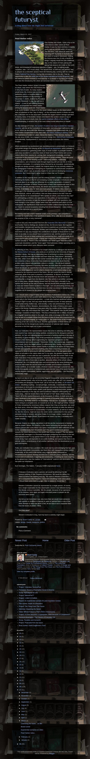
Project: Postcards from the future (31, 623)
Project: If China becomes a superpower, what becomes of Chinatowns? (44, 614)
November (25, 696)
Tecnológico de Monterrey (42, 561)
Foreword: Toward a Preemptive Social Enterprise (36, 590)
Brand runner (25, 727)
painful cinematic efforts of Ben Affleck (55, 119)
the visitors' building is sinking (57, 132)
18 (20, 655)
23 (20, 640)
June (23, 711)
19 (20, 652)
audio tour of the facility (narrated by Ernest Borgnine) (50, 76)
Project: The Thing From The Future (31, 606)
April (23, 718)
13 (20, 671)
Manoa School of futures (26, 252)
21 (20, 646)
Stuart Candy (32, 555)
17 (20, 658)
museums (35, 522)
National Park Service (28, 74)
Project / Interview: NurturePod (30, 587)
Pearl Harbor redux (27, 733)
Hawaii (28, 522)
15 (20, 665)
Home (45, 540)
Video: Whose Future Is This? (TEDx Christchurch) (37, 612)
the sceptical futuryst (33, 15)
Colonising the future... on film (31, 723)
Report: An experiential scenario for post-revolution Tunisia (40, 601)
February (24, 737)
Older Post (69, 540)
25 (20, 633)
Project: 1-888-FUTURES (28, 598)
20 (20, 649)
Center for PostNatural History (36, 563)
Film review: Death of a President (31, 603)
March (23, 721)
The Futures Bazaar (63, 567)
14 (20, 668)
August (24, 705)
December (25, 692)
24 (20, 636)
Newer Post (21, 540)
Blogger (52, 753)
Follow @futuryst (36, 578)
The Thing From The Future (42, 567)
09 (20, 683)
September (25, 702)
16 (20, 662)
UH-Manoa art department (51, 148)
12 (20, 674)
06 (20, 744)
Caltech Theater (47, 565)
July (23, 708)
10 (20, 680)
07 (20, 690)
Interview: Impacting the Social (30, 609)
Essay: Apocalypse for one (28, 593)
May (23, 714)
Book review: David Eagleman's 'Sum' (32, 625)
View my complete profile (26, 571)
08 (20, 687)
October (24, 699)
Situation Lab (64, 561)
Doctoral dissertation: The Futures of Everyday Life (37, 617)
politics (42, 522)
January (24, 740)
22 (20, 643)
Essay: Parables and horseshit (30, 620)
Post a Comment (25, 531)
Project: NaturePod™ (26, 595)
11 (20, 677)
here (58, 466)
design (23, 522)
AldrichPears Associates (65, 137)
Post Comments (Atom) (33, 545)
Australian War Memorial (56, 223)
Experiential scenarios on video (32, 730)
